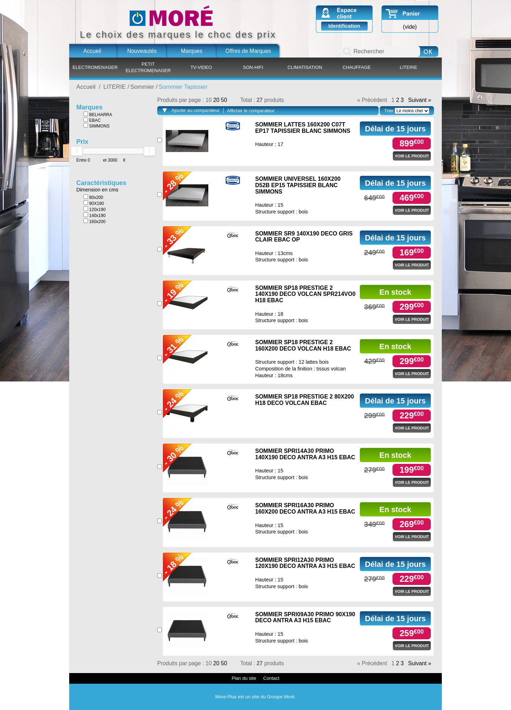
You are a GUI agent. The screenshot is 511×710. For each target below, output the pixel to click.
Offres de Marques (248, 51)
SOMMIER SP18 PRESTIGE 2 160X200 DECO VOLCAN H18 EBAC (303, 345)
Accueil (92, 51)
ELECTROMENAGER (94, 67)
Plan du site (244, 678)
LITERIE (408, 67)
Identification (344, 26)
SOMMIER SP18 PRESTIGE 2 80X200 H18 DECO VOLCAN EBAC (304, 400)
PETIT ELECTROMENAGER (148, 67)
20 (217, 100)
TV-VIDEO (201, 67)
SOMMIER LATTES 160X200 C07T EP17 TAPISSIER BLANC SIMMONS (302, 127)
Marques (192, 51)
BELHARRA (97, 114)
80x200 (93, 197)
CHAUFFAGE (356, 67)
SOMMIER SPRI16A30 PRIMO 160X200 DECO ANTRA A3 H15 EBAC (305, 508)
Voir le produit (412, 156)
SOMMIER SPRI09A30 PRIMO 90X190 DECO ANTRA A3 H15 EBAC (305, 617)
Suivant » (419, 100)
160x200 (94, 221)
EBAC (92, 120)
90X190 (93, 203)
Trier (389, 110)
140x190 (94, 215)
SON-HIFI (253, 67)
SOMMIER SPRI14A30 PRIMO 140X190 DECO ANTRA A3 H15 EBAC (305, 454)
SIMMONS (96, 126)
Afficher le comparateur (251, 110)
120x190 (94, 209)
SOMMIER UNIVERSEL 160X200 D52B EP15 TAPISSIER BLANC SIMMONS (298, 185)
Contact (271, 678)
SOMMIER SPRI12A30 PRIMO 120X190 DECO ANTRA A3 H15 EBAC (305, 563)
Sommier (142, 86)
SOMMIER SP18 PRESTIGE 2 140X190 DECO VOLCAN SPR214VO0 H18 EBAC (305, 294)
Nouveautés (141, 51)
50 (224, 100)
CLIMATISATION (304, 67)
